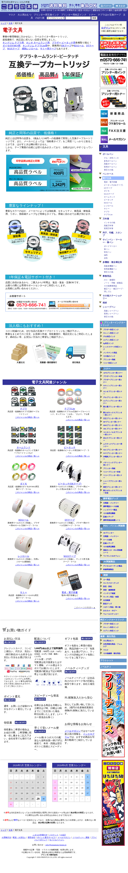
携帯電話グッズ (110, 498)
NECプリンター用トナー (112, 450)
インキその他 (109, 222)
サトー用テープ (48, 48)
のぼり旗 (39, 18)
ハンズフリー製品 (110, 510)
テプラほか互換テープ (109, 14)
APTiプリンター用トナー (113, 373)
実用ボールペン (110, 167)
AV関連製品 (109, 561)
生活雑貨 (106, 600)
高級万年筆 (108, 225)
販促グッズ (107, 604)
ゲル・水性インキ (111, 158)
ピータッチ (69, 447)
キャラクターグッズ (111, 583)
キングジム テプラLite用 (35, 45)
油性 (106, 255)
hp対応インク (108, 343)
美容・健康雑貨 (109, 590)
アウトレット (106, 660)
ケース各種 (107, 540)
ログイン (105, 28)
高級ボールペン (110, 164)
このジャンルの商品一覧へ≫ (27, 417)
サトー (23, 592)
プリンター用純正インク (73, 14)
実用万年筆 (108, 228)
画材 (105, 303)
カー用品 (106, 580)
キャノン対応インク (111, 333)
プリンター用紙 (109, 360)
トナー (92, 14)
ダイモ (23, 483)
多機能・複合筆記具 (112, 262)
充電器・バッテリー (111, 503)
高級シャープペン (111, 311)
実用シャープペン (111, 314)
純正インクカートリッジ (112, 619)
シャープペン (109, 307)
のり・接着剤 (109, 280)
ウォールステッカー (111, 614)
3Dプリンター (108, 533)
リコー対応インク (110, 363)
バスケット (53, 835)
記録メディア (108, 517)
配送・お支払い (19, 837)
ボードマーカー (110, 246)
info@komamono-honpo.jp (56, 845)
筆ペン (107, 249)
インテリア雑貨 (109, 593)
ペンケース (108, 174)
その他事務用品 (110, 286)
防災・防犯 (107, 586)
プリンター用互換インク (46, 14)
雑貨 (105, 575)
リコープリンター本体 (111, 472)
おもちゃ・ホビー (110, 611)
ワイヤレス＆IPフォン (111, 556)
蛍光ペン (107, 252)
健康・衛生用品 (107, 636)
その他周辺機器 (109, 513)
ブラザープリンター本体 (112, 376)
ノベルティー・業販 (81, 837)
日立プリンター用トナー (112, 418)
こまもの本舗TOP (40, 835)
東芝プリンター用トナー (112, 487)
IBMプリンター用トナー (112, 425)
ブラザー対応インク (111, 330)
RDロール (79, 45)
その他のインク (109, 356)
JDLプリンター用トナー (112, 429)
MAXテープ (13, 48)
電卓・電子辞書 (70, 592)
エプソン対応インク (111, 340)
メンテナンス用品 (110, 353)
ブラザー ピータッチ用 (63, 42)
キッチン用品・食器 (111, 597)
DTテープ (70, 520)
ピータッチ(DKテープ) (69, 483)
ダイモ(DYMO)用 (11, 45)
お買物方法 (6, 837)
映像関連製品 (108, 569)
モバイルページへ (56, 840)
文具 (105, 146)
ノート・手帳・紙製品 (113, 283)
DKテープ (66, 45)
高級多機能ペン (110, 266)
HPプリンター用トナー (112, 422)
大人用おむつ (24, 14)
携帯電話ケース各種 (111, 506)
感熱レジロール (30, 48)
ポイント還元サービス (46, 837)
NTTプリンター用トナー (112, 453)
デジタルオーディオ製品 (112, 566)
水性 (106, 258)
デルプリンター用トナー (112, 397)
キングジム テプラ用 (13, 42)
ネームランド (23, 447)
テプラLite (69, 408)
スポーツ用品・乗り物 (111, 607)
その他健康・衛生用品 (111, 653)
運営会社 (31, 837)
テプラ (23, 408)
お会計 (63, 835)
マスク (11, 14)
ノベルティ (105, 667)
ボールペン (108, 154)
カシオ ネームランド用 (38, 42)
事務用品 (107, 276)
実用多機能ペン (110, 269)
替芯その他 (108, 170)
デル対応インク (109, 337)
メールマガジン (73, 731)
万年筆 (106, 219)
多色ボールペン (110, 161)
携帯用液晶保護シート (111, 520)
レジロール (23, 556)
